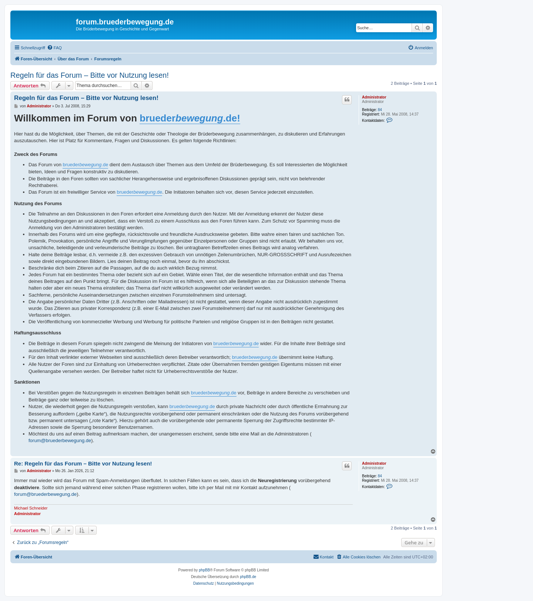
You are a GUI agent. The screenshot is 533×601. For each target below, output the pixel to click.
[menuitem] (54, 47)
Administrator (374, 97)
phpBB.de (248, 577)
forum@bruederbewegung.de (60, 440)
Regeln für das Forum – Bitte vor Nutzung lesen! (89, 75)
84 (380, 110)
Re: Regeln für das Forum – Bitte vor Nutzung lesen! (83, 463)
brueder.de (85, 164)
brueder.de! (190, 118)
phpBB (204, 570)
